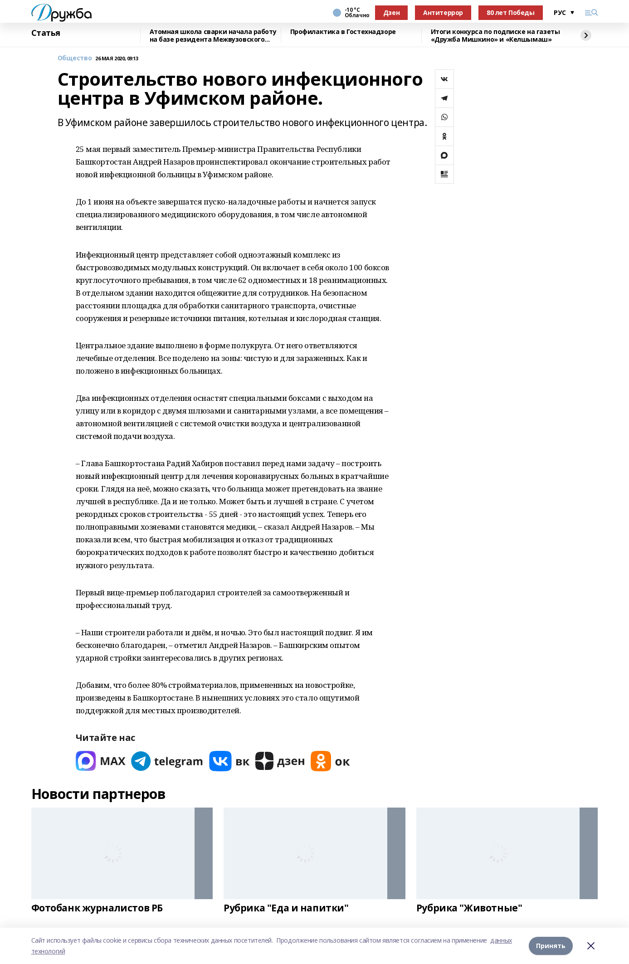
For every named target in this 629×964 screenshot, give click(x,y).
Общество (75, 58)
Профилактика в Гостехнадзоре (343, 32)
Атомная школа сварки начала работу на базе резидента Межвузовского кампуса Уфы (213, 35)
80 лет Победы (511, 12)
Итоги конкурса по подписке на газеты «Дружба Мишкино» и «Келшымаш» (495, 35)
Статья (45, 33)
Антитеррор (443, 12)
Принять (551, 945)
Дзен (391, 12)
